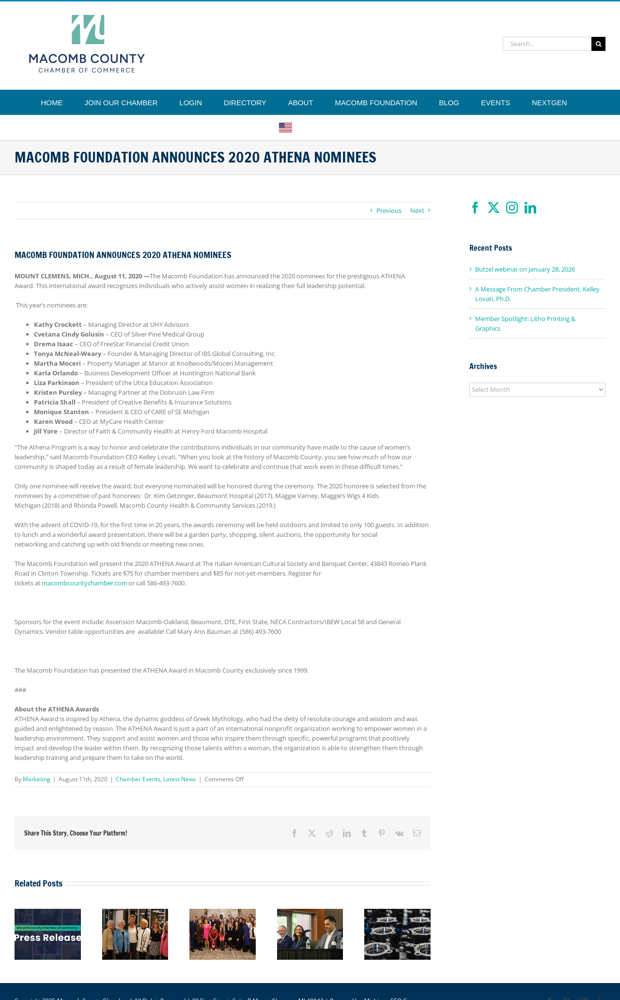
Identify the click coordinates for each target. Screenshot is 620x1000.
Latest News (179, 779)
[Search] (598, 44)
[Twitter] (493, 207)
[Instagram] (512, 207)
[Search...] (547, 44)
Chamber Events (138, 779)
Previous (389, 210)
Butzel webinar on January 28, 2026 (525, 269)
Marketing (36, 779)
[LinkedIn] (530, 207)
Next (417, 210)
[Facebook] (475, 207)
